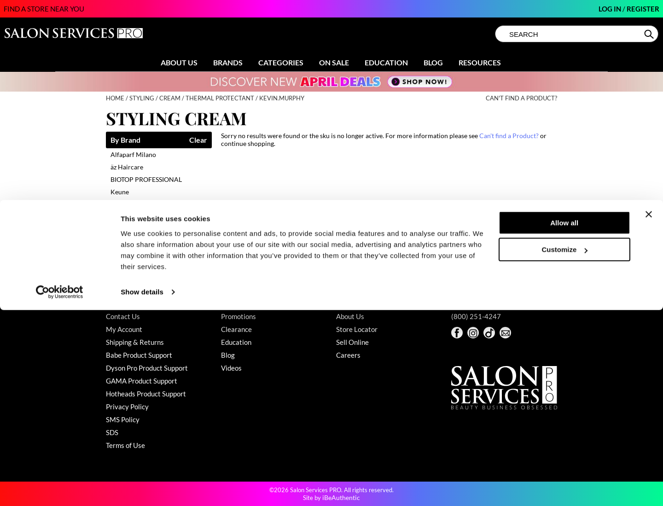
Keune (119, 192)
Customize (565, 445)
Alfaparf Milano (133, 154)
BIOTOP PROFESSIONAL (146, 179)
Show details (142, 488)
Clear (198, 140)
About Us (179, 62)
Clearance (236, 329)
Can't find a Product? (521, 98)
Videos (231, 368)
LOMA (119, 217)
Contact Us (123, 316)
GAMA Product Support (141, 381)
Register (643, 9)
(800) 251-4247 (476, 316)
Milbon (120, 229)
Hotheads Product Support (146, 394)
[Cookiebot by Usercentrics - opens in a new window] (59, 488)
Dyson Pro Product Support (147, 368)
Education (386, 62)
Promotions (238, 316)
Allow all (564, 419)
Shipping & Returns (135, 342)
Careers (348, 355)
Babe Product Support (139, 355)
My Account (124, 329)
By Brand (125, 140)
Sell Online (352, 342)
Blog (433, 62)
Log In (610, 9)
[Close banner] (649, 410)
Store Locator (357, 329)
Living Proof (127, 204)
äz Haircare (126, 167)
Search (650, 34)
